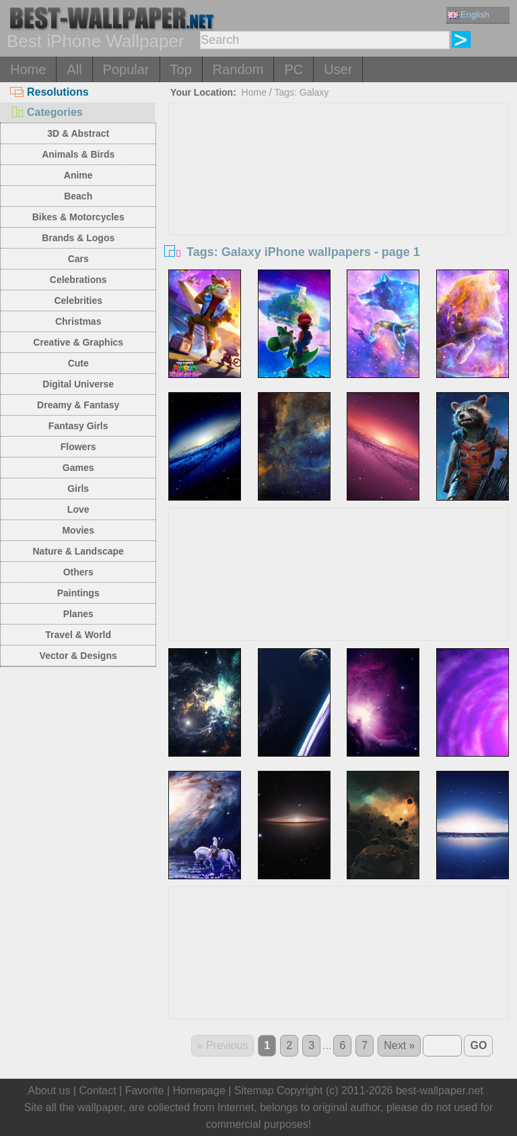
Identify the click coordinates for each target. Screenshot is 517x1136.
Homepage (199, 1090)
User (338, 69)
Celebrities (78, 300)
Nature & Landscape (78, 551)
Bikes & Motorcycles (78, 217)
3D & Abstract (78, 133)
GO (478, 1045)
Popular (126, 69)
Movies (78, 530)
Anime (78, 175)
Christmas (78, 321)
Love (78, 509)
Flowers (78, 446)
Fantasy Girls (78, 425)
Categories (46, 112)
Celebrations (78, 279)
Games (78, 467)
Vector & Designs (78, 655)
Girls (78, 488)
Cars (78, 258)
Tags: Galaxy (301, 92)
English (468, 14)
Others (78, 572)
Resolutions (49, 92)
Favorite (144, 1090)
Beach (78, 196)
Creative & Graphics (78, 342)
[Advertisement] (339, 204)
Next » (399, 1045)
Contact (97, 1090)
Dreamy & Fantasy (78, 405)
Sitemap (254, 1090)
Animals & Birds (78, 154)
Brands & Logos (78, 237)
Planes (78, 613)
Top (181, 69)
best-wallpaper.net (439, 1090)
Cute (78, 363)
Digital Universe (78, 384)
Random (238, 69)
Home (28, 69)
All (74, 69)
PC (293, 69)
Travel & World (78, 634)
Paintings (78, 593)
